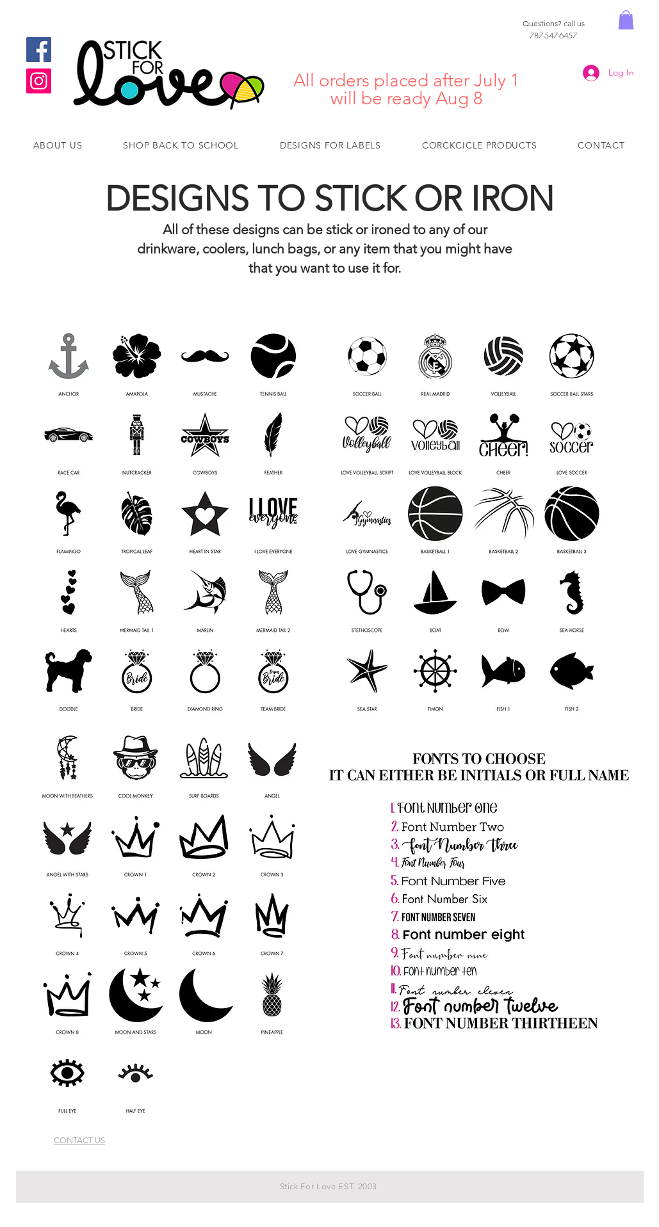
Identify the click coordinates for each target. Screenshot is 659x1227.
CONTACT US (79, 1140)
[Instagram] (38, 80)
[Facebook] (38, 49)
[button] (626, 19)
